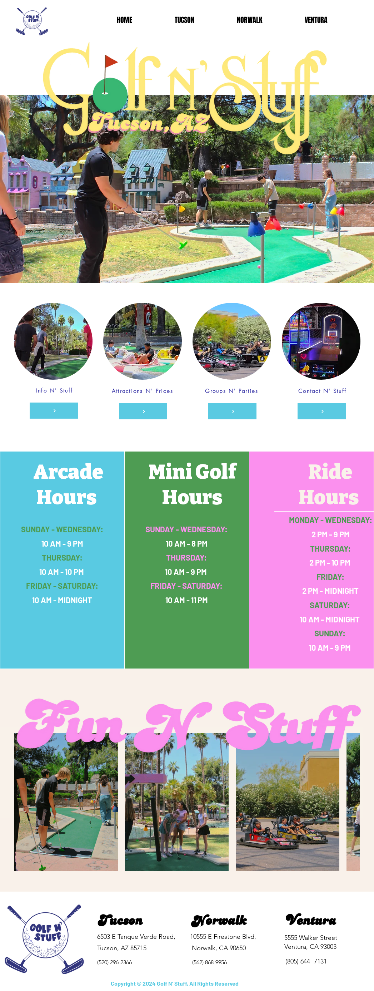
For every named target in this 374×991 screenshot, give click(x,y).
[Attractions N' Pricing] (143, 411)
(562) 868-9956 (209, 962)
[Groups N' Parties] (232, 411)
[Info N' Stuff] (54, 411)
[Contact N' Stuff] (322, 411)
